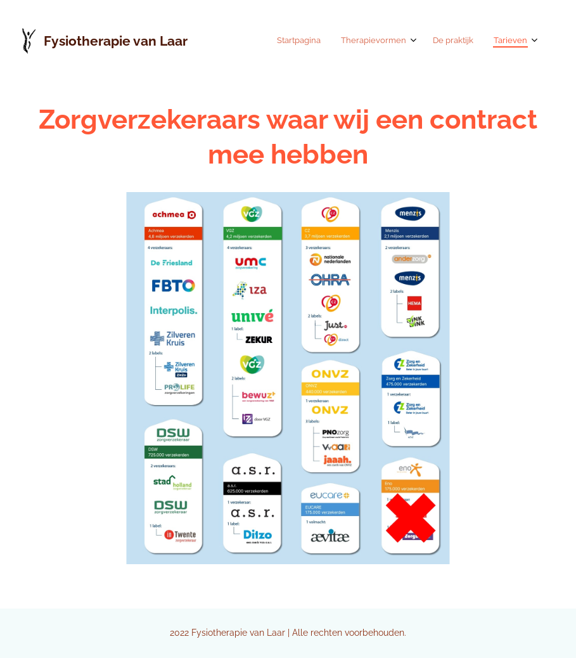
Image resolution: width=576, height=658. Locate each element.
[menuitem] (463, 41)
